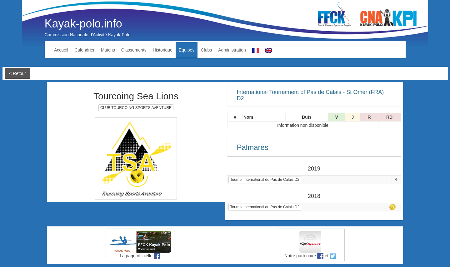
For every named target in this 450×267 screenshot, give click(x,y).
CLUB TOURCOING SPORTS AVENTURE (136, 108)
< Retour (17, 73)
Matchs (108, 49)
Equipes (187, 49)
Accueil (61, 49)
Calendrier (84, 49)
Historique (162, 49)
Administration (232, 49)
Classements (134, 49)
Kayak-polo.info (83, 23)
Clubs (206, 49)
